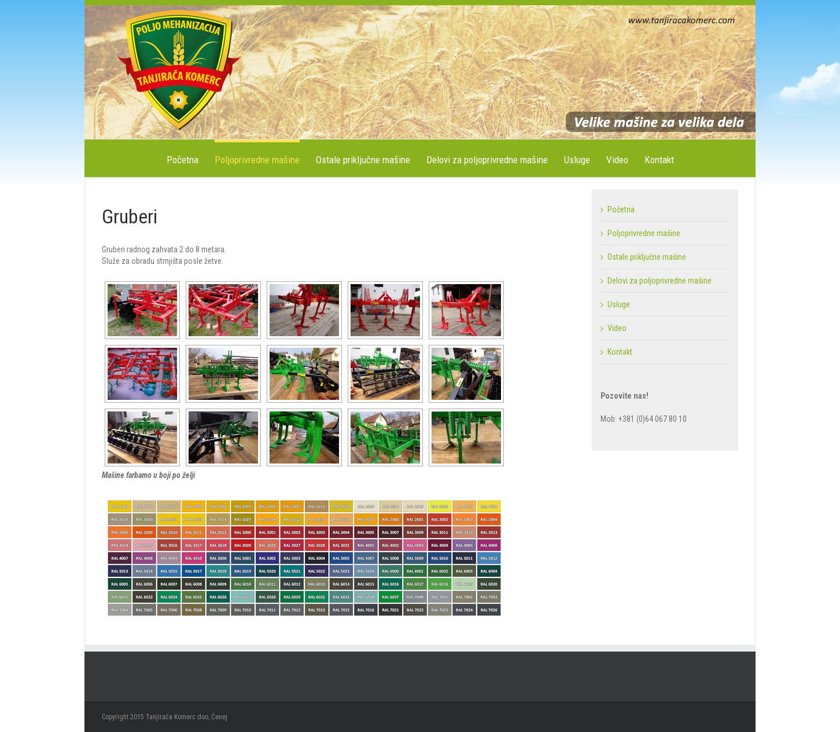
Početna (182, 159)
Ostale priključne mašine (363, 159)
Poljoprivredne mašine (257, 159)
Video (617, 159)
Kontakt (659, 159)
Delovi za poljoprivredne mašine (487, 159)
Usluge (577, 159)
